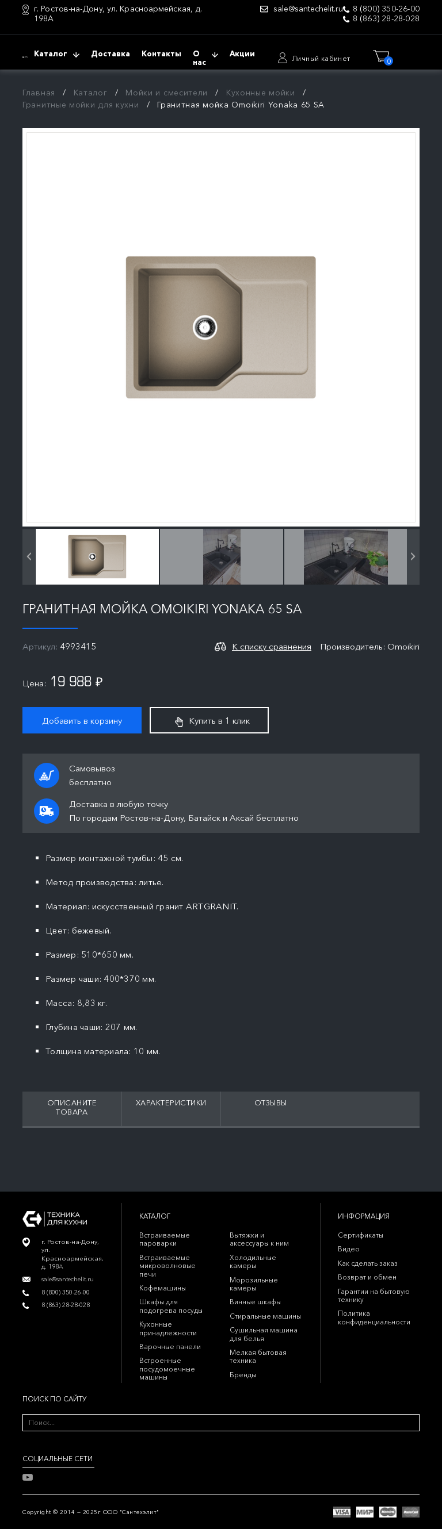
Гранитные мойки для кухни (80, 104)
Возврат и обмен (367, 1277)
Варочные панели (170, 1346)
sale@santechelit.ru (308, 9)
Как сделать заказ (368, 1263)
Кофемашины (162, 1288)
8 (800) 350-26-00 (386, 9)
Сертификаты (360, 1235)
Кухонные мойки (260, 92)
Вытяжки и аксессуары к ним (259, 1239)
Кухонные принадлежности (168, 1328)
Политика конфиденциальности (374, 1317)
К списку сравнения (271, 646)
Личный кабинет (321, 58)
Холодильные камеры (253, 1261)
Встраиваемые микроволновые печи (167, 1265)
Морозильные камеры (254, 1284)
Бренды (243, 1374)
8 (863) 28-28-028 (386, 19)
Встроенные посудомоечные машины (167, 1368)
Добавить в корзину (82, 720)
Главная (38, 92)
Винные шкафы (255, 1301)
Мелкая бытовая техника (258, 1356)
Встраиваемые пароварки (164, 1239)
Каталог (91, 92)
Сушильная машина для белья (264, 1334)
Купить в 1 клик (212, 721)
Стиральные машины (265, 1316)
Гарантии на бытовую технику (374, 1295)
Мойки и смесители (166, 92)
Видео (349, 1248)
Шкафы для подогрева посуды (171, 1305)
